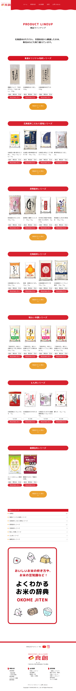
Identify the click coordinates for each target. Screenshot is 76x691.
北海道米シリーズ (38, 528)
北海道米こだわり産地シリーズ (38, 521)
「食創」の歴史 (34, 676)
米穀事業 (11, 670)
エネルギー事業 (13, 678)
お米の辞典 (13, 674)
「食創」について (55, 670)
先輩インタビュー (55, 676)
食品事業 (11, 676)
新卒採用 (52, 677)
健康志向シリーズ (38, 539)
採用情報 (52, 668)
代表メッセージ (34, 670)
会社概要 (41, 4)
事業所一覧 (33, 674)
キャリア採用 (53, 679)
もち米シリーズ (38, 536)
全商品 (38, 513)
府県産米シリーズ (38, 524)
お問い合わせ (56, 4)
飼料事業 (11, 679)
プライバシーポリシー (33, 684)
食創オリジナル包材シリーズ (38, 517)
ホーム (25, 4)
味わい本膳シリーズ (38, 532)
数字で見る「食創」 (55, 672)
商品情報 (12, 673)
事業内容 (33, 4)
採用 (48, 4)
